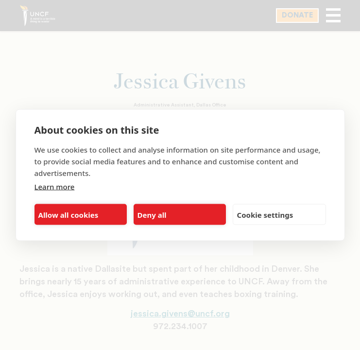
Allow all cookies (68, 214)
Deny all (152, 214)
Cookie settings (265, 214)
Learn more (54, 187)
